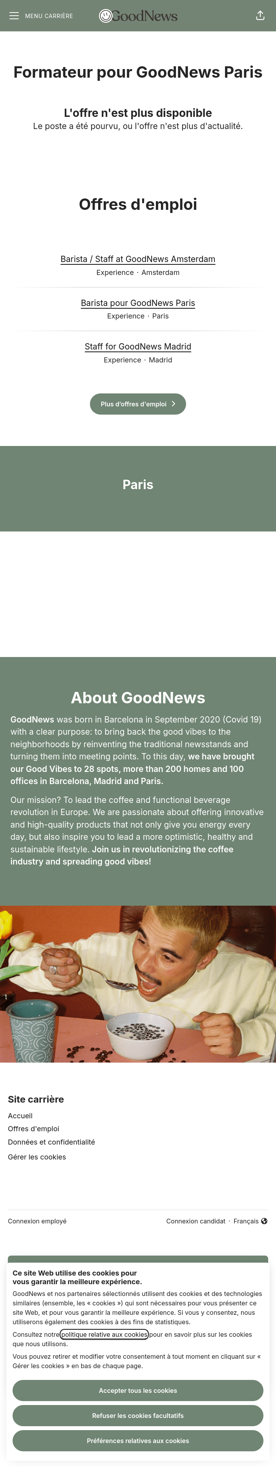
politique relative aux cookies (104, 1334)
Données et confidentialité (51, 1142)
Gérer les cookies (37, 1157)
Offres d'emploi (33, 1129)
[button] (260, 16)
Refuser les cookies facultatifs (138, 1416)
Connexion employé (37, 1221)
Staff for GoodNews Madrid (138, 346)
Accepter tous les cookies (138, 1390)
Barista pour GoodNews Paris (138, 303)
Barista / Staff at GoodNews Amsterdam (137, 259)
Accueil (20, 1116)
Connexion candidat (196, 1221)
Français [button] (251, 1221)
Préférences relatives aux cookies (138, 1441)
